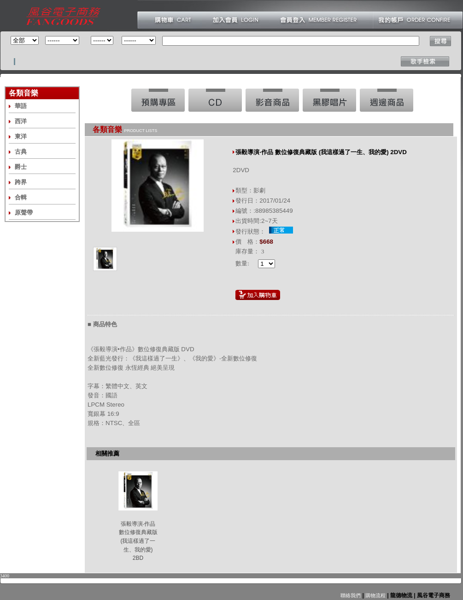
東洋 (21, 136)
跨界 (21, 182)
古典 (21, 151)
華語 (21, 105)
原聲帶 (24, 212)
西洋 (21, 121)
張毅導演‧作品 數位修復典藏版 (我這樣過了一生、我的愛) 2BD (138, 541)
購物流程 (375, 595)
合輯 (21, 197)
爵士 (21, 166)
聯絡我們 (350, 595)
